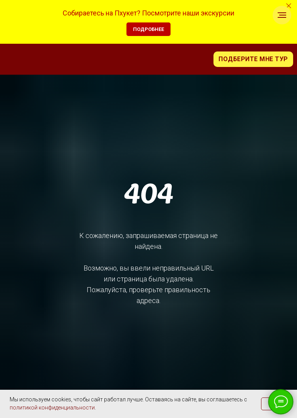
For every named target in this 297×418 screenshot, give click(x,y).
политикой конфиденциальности (52, 407)
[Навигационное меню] (282, 15)
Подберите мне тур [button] (253, 59)
